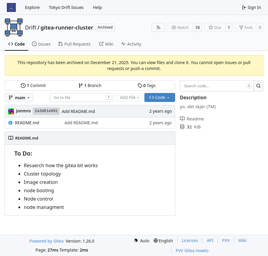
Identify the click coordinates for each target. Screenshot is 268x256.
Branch (90, 85)
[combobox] (81, 97)
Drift (30, 27)
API (210, 240)
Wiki (242, 240)
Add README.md (78, 111)
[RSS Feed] (158, 27)
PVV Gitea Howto (192, 250)
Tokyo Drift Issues (66, 7)
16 (197, 27)
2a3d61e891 (46, 111)
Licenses (190, 240)
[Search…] (258, 85)
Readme (192, 119)
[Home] (11, 7)
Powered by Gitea (46, 241)
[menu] (141, 240)
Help (97, 7)
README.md (27, 122)
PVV (226, 240)
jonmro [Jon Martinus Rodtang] (23, 111)
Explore (32, 7)
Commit (33, 85)
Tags (147, 85)
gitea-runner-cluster (66, 27)
